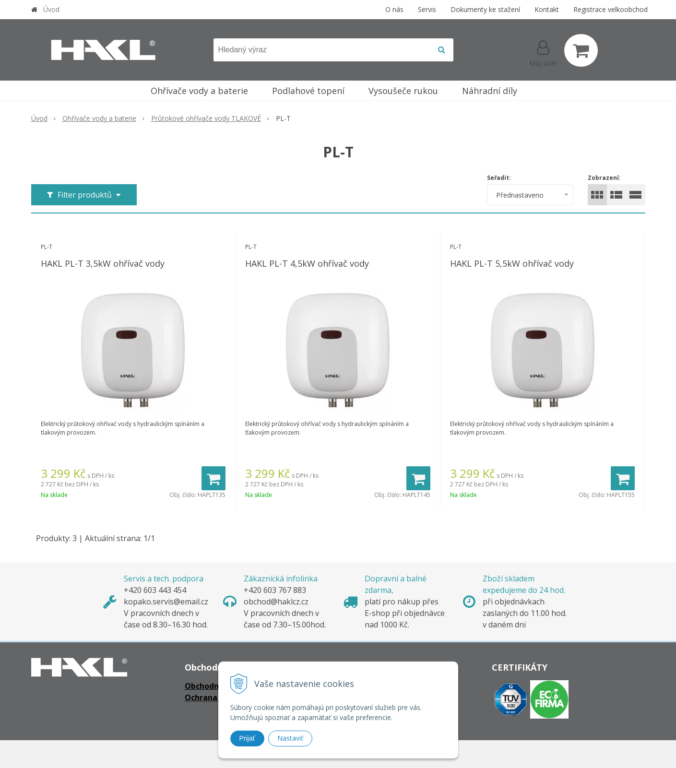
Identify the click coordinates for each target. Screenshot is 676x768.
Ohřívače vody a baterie (99, 118)
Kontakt (546, 9)
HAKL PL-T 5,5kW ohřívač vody (512, 263)
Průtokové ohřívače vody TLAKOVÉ (206, 118)
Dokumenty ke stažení (485, 9)
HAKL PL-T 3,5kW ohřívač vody (103, 263)
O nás (394, 9)
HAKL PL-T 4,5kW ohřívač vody (307, 263)
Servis (427, 9)
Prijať (247, 738)
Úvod (51, 9)
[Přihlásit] (543, 52)
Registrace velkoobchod (610, 9)
